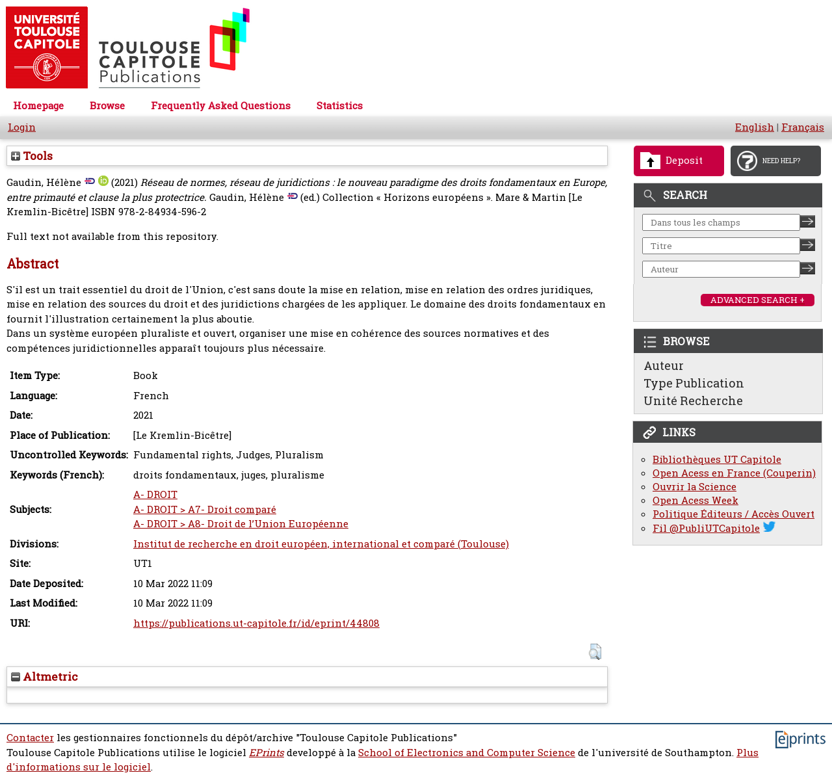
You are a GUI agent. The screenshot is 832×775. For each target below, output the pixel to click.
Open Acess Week (695, 500)
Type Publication (694, 383)
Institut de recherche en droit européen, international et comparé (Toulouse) (321, 544)
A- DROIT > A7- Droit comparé (204, 509)
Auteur (664, 365)
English (754, 127)
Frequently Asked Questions (221, 105)
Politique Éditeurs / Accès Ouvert (733, 514)
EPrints (266, 752)
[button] (595, 652)
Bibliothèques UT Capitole (717, 459)
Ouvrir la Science (694, 486)
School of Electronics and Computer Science (466, 752)
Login (22, 127)
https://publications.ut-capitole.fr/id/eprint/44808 (256, 623)
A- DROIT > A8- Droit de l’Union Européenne (240, 524)
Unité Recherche (693, 400)
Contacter (30, 737)
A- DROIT (155, 494)
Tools (32, 155)
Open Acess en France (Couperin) (734, 473)
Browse (107, 105)
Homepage (38, 105)
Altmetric (44, 676)
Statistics (340, 105)
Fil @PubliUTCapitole (706, 528)
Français (802, 127)
